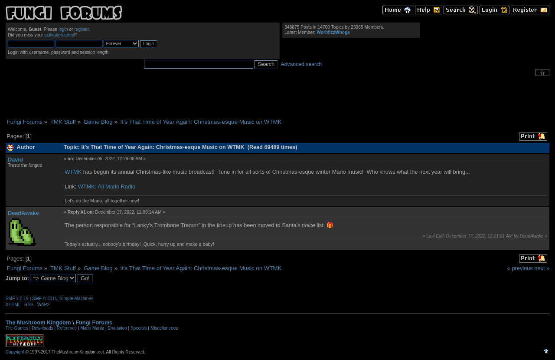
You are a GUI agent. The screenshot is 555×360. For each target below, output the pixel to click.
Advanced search (301, 64)
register (81, 29)
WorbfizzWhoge (333, 32)
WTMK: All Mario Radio (106, 186)
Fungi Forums (93, 322)
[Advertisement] (277, 97)
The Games (17, 328)
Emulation (117, 328)
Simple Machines (76, 298)
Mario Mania (92, 328)
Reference (67, 328)
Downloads (42, 328)
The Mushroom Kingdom (38, 322)
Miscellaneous (164, 328)
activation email (59, 35)
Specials (139, 328)
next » (541, 268)
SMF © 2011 (44, 298)
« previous (520, 268)
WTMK (73, 171)
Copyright (15, 352)
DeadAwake (23, 213)
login (63, 29)
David (15, 159)
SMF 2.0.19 (17, 298)
